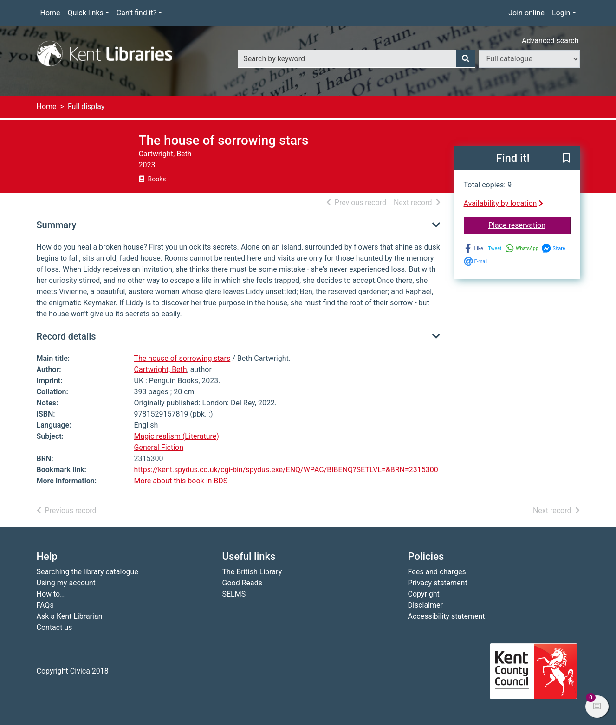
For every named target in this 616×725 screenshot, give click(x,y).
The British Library (252, 571)
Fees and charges (437, 571)
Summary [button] (57, 225)
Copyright (424, 594)
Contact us (54, 627)
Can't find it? (137, 12)
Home (50, 12)
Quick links (86, 12)
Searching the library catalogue (87, 571)
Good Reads (242, 582)
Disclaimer (425, 605)
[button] (566, 159)
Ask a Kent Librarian (70, 616)
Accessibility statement (446, 616)
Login (561, 12)
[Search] (465, 59)
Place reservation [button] (529, 224)
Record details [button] (66, 336)
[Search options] (529, 59)
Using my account (66, 582)
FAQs (45, 605)
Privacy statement (437, 582)
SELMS (234, 594)
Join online (526, 12)
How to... (51, 594)
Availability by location (504, 203)
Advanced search (550, 40)
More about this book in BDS (181, 480)
